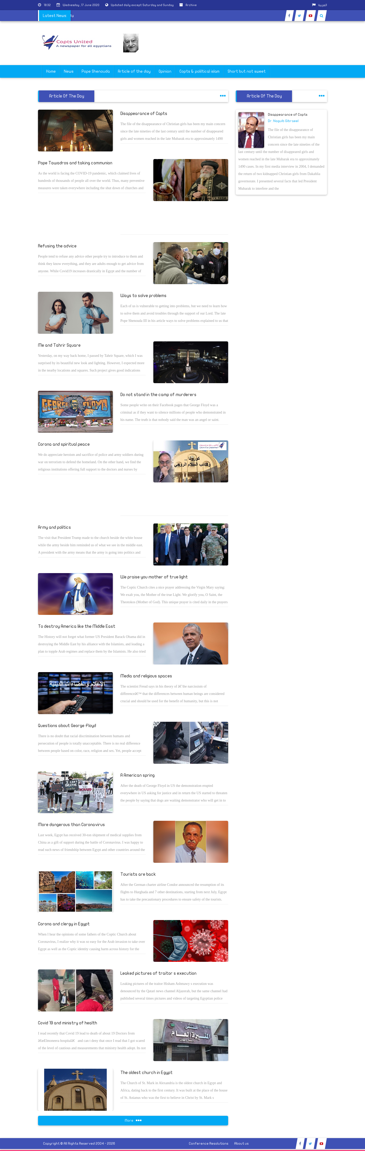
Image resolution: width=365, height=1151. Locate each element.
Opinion (165, 71)
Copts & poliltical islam (199, 71)
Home (51, 71)
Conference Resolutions (208, 1143)
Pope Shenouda (96, 71)
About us (241, 1143)
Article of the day (134, 71)
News (69, 71)
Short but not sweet (247, 71)
